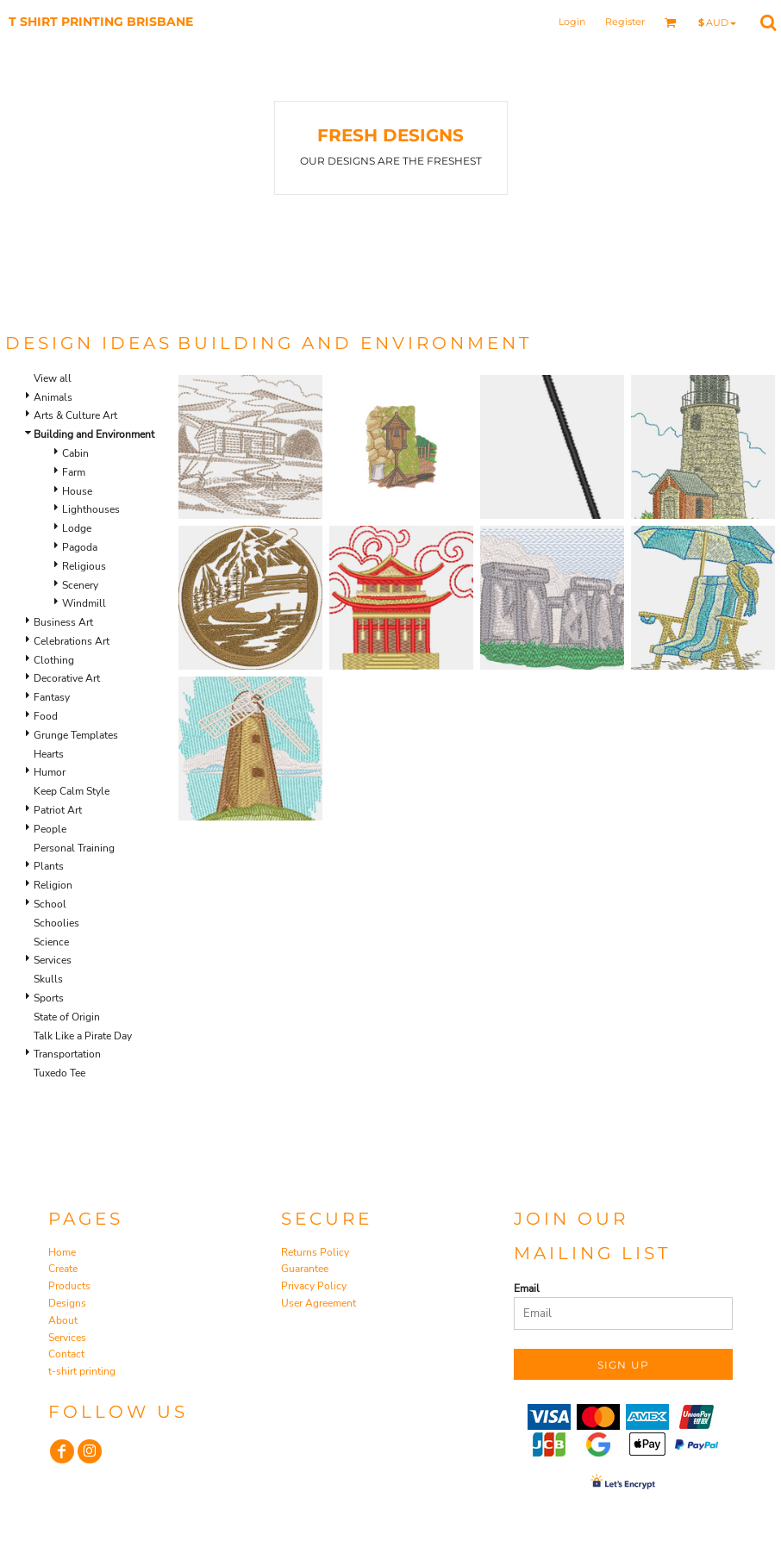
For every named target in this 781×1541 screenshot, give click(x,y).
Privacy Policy (314, 1286)
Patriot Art (58, 810)
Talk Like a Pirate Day (83, 1036)
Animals (53, 397)
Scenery (80, 585)
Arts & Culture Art (75, 415)
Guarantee (304, 1269)
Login (572, 22)
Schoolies (56, 923)
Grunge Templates (76, 735)
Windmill (84, 603)
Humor (50, 772)
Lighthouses (91, 509)
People (50, 829)
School (50, 904)
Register (625, 22)
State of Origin (67, 1017)
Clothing (54, 660)
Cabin (75, 453)
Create (63, 1269)
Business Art (63, 622)
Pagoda (79, 547)
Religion (53, 885)
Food (46, 716)
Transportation (67, 1054)
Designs (67, 1303)
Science (51, 942)
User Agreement (318, 1303)
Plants (49, 866)
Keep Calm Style (71, 791)
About (63, 1320)
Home (62, 1252)
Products (69, 1286)
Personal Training (74, 848)
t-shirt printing (82, 1371)
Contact (66, 1354)
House (77, 491)
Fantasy (52, 697)
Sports (49, 998)
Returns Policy (315, 1252)
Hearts (49, 754)
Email (527, 1288)
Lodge (76, 528)
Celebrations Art (71, 641)
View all (53, 378)
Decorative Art (67, 678)
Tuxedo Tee (59, 1073)
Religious (84, 566)
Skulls (48, 979)
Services (53, 960)
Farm (73, 472)
